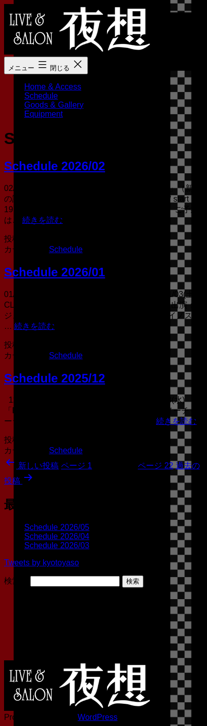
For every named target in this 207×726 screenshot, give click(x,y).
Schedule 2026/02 (54, 166)
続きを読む (42, 220)
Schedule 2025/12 (54, 378)
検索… (16, 580)
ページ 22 (155, 465)
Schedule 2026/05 (56, 527)
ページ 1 (76, 465)
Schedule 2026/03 (56, 545)
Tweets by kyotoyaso (41, 562)
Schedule (41, 95)
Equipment (43, 114)
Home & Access (52, 86)
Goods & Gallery (53, 105)
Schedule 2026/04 (56, 536)
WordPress (98, 717)
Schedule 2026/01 (54, 272)
